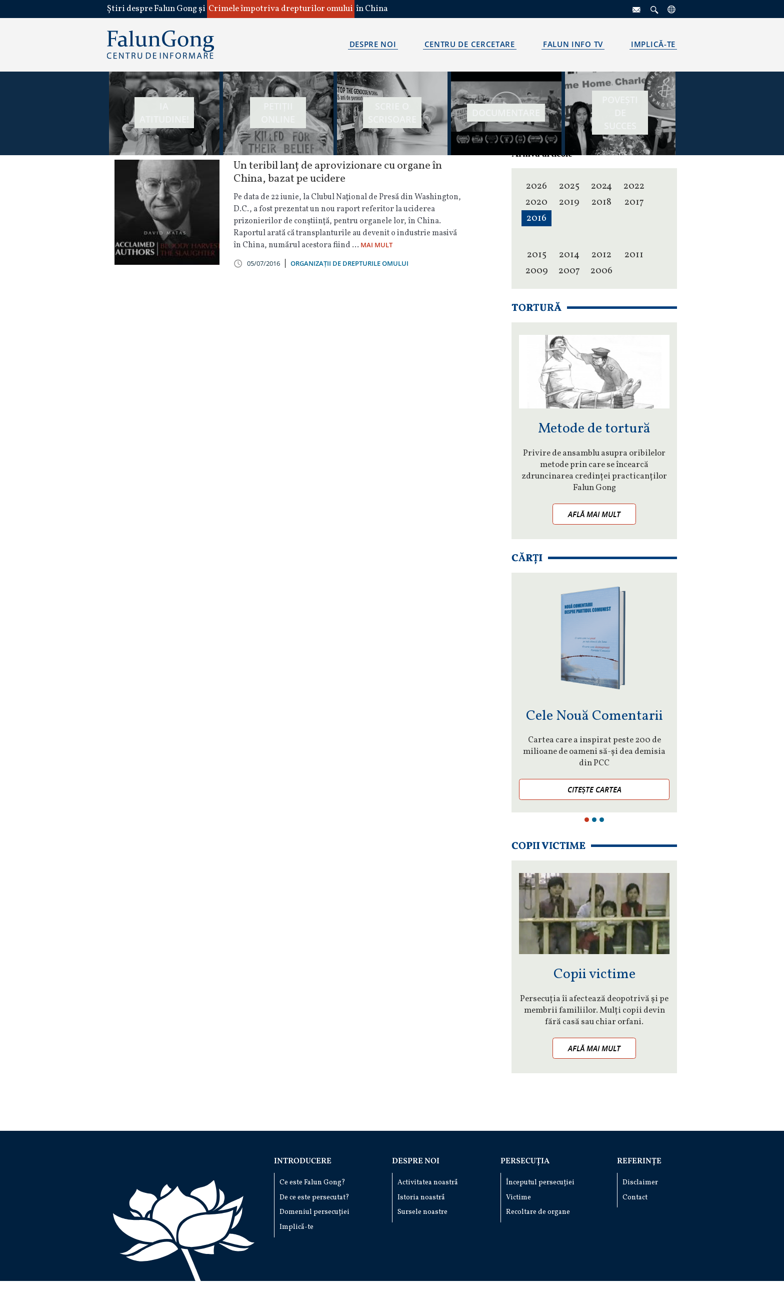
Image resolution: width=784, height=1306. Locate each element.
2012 (602, 254)
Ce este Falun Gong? (313, 1182)
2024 (601, 186)
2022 (634, 186)
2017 (634, 202)
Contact (635, 1197)
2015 (536, 254)
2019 (569, 202)
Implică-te (297, 1227)
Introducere (303, 1161)
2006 (601, 270)
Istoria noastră (421, 1197)
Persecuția (525, 1161)
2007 (569, 270)
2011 (634, 254)
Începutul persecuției (540, 1182)
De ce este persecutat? (315, 1197)
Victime (518, 1197)
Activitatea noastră (428, 1182)
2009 (537, 270)
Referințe (639, 1161)
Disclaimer (640, 1182)
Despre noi (416, 1161)
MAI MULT (376, 244)
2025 (569, 186)
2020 (537, 202)
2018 (602, 202)
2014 (569, 254)
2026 (536, 186)
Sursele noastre (423, 1212)
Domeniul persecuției (315, 1212)
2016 (536, 218)
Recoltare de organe (538, 1212)
